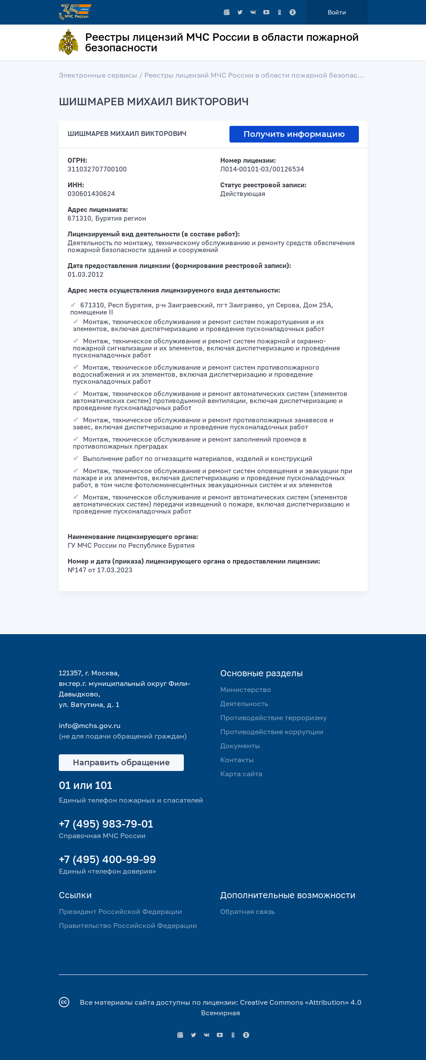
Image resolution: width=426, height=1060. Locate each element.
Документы (240, 745)
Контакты (237, 759)
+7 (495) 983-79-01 (106, 823)
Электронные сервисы (98, 75)
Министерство (245, 689)
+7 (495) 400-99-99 (107, 859)
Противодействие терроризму (273, 717)
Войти (337, 12)
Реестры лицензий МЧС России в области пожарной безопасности (261, 75)
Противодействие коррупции (271, 731)
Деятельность (244, 703)
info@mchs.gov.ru (90, 725)
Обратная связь (247, 911)
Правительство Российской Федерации (128, 925)
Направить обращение (121, 762)
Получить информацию (294, 134)
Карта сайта (241, 773)
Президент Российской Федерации (120, 911)
